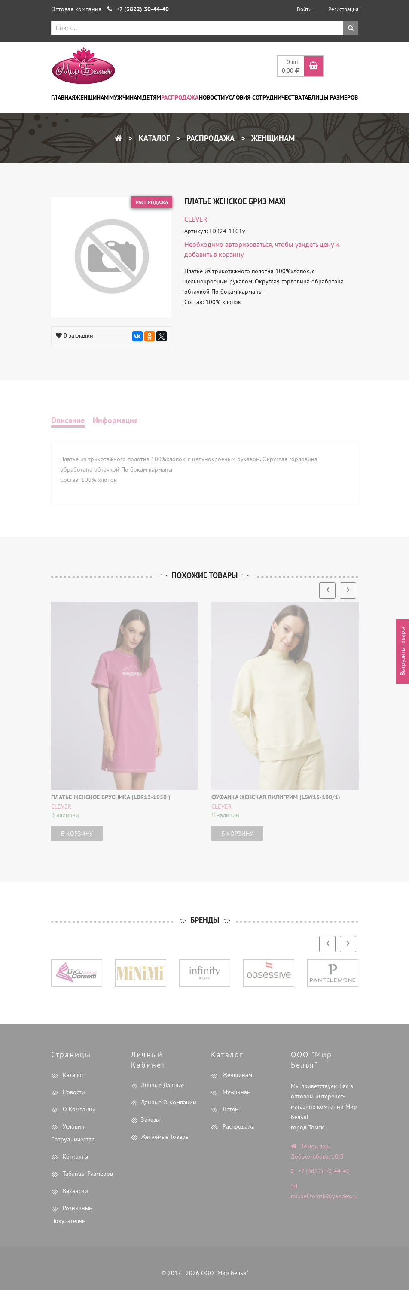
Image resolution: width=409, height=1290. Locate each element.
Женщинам (92, 97)
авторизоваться (248, 244)
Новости (212, 97)
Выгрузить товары (402, 651)
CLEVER (196, 219)
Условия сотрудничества (263, 97)
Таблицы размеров (330, 97)
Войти (304, 9)
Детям (151, 97)
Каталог (153, 138)
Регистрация (343, 9)
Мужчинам (125, 97)
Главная (63, 97)
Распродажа (179, 97)
